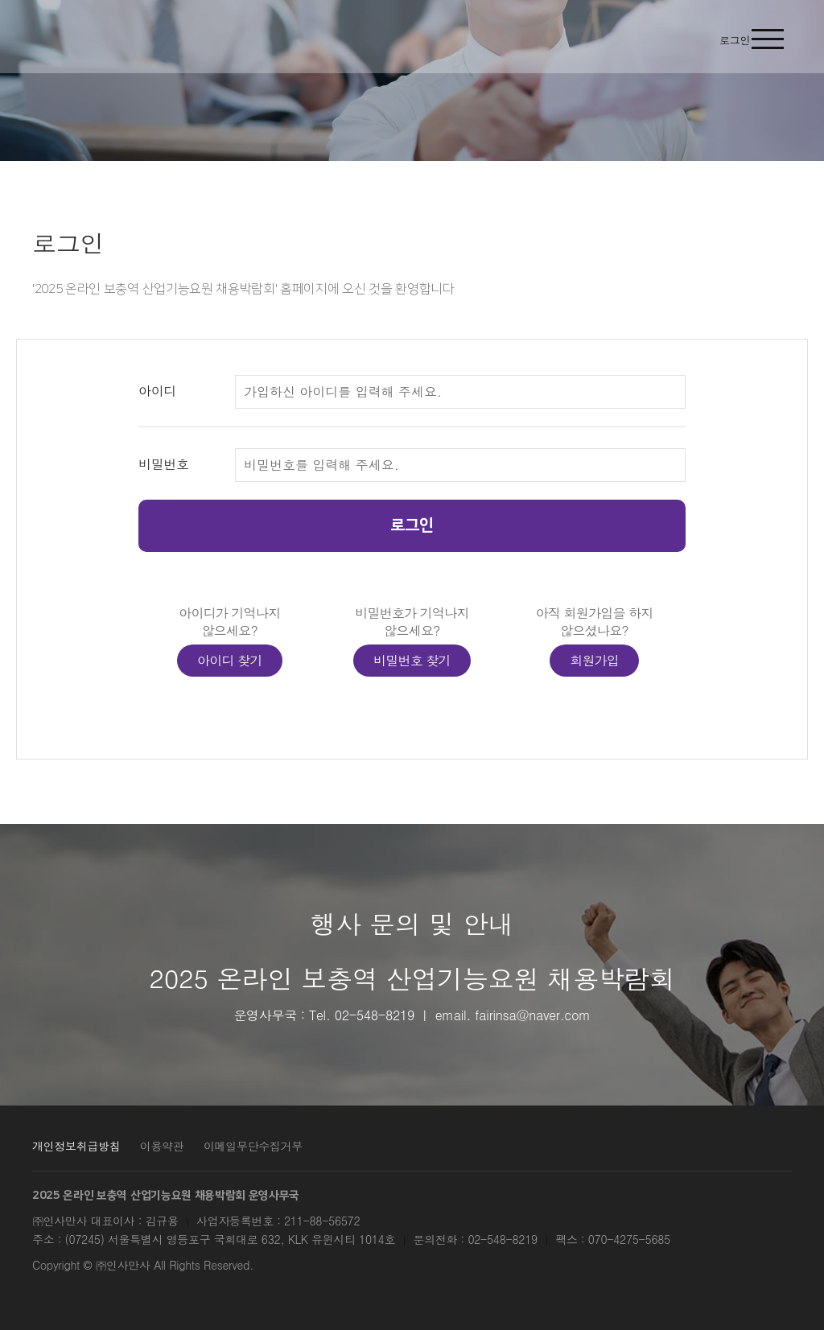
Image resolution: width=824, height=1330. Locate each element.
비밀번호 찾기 (412, 660)
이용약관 (162, 1146)
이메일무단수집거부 (253, 1146)
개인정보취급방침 (76, 1146)
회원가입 (594, 660)
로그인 (411, 525)
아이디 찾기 (229, 660)
